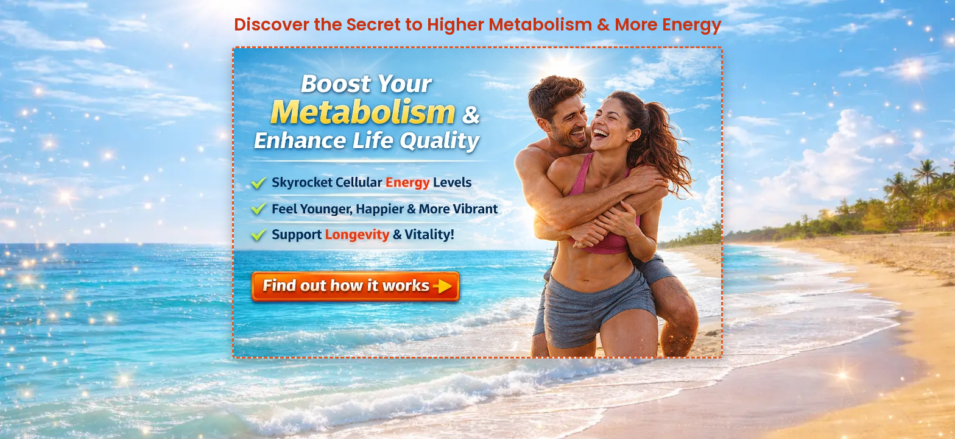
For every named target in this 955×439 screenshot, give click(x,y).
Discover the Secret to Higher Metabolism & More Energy (478, 25)
